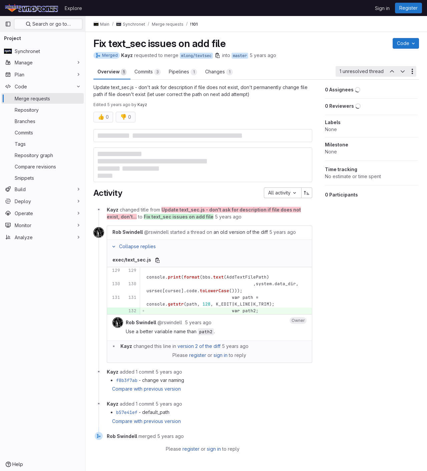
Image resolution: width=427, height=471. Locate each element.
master (240, 55)
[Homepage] (31, 8)
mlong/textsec (196, 55)
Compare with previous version (146, 389)
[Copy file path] (157, 260)
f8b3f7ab (126, 380)
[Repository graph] (42, 155)
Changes (219, 72)
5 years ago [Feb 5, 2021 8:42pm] (263, 55)
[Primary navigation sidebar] (8, 24)
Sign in (382, 8)
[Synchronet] (42, 51)
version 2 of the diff (199, 346)
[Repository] (42, 109)
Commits (147, 72)
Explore (73, 8)
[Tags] (42, 143)
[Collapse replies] (114, 247)
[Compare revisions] (42, 166)
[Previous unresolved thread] (391, 71)
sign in (221, 355)
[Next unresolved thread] (402, 71)
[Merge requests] (42, 98)
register (197, 355)
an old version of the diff (241, 232)
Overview (111, 72)
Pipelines (183, 72)
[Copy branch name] (218, 55)
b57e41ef (126, 412)
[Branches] (42, 121)
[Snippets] (42, 177)
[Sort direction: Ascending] (307, 192)
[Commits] (42, 132)
